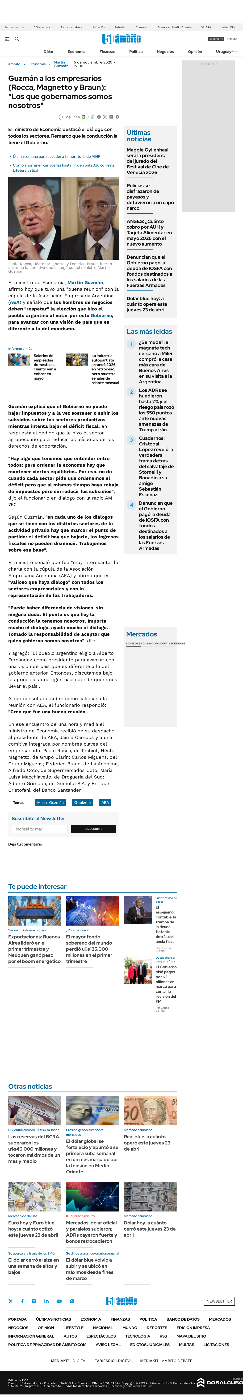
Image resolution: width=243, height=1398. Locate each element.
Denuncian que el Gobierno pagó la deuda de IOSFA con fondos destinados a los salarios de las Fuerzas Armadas (149, 271)
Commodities (162, 643)
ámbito (14, 64)
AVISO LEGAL (108, 1344)
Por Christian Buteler (164, 949)
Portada (17, 1319)
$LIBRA (206, 27)
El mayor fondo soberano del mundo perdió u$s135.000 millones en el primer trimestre (89, 949)
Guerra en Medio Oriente (175, 27)
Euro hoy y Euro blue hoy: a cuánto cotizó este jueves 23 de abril (33, 1229)
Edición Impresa (193, 1327)
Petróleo (120, 27)
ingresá (232, 39)
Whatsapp (72, 1301)
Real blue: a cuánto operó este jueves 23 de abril (147, 1143)
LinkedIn (46, 1301)
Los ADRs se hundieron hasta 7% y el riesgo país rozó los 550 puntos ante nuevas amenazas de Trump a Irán (156, 410)
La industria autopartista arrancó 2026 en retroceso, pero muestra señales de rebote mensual (105, 369)
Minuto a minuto (83, 1216)
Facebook (22, 1301)
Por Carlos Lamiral (162, 1009)
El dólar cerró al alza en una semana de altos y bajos (33, 1266)
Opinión (195, 51)
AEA (15, 302)
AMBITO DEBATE (166, 1360)
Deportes (157, 1327)
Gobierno (101, 315)
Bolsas (146, 643)
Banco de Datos (183, 1319)
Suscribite (93, 828)
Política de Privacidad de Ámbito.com (47, 1344)
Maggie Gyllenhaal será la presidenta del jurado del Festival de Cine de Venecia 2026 (148, 161)
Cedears (179, 643)
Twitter (10, 1301)
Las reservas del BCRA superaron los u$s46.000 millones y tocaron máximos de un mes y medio (34, 1149)
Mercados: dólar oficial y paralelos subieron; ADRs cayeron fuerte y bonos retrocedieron (91, 1232)
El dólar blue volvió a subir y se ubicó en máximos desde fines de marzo (89, 1269)
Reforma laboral (72, 27)
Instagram (34, 1301)
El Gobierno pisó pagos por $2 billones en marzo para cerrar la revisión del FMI (166, 984)
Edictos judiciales (150, 1344)
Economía (76, 51)
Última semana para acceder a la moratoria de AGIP (57, 156)
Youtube (59, 1301)
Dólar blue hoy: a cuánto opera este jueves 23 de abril (147, 304)
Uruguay (223, 51)
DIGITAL (69, 1360)
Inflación (99, 27)
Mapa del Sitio (191, 1336)
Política (136, 51)
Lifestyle (73, 1327)
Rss (163, 1336)
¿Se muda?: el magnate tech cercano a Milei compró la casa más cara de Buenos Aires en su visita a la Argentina (155, 362)
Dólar (49, 51)
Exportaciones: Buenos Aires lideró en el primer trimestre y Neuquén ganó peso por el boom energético (34, 949)
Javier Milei (228, 27)
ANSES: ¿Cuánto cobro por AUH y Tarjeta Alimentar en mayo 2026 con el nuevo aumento (149, 232)
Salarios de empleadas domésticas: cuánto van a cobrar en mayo (45, 367)
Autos (70, 1336)
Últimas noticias (53, 1319)
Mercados (220, 1319)
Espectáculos (101, 1336)
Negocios (165, 51)
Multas (186, 1344)
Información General (31, 1336)
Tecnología (137, 1336)
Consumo (142, 27)
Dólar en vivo (42, 27)
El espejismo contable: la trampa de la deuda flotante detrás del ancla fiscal (166, 924)
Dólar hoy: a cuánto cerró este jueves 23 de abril (150, 1229)
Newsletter (232, 51)
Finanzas (107, 51)
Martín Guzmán (61, 64)
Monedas (133, 643)
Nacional (103, 1327)
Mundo (129, 1327)
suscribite (216, 39)
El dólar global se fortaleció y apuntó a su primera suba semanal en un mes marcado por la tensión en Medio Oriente (92, 1156)
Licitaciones (216, 1344)
